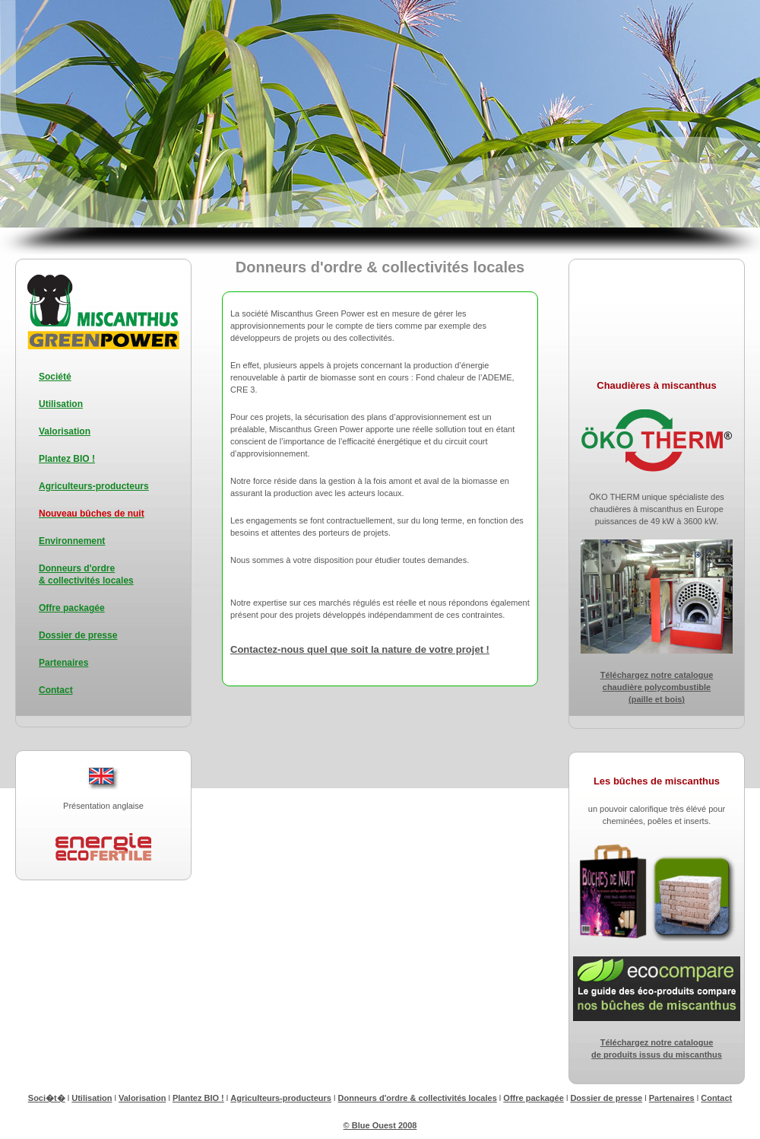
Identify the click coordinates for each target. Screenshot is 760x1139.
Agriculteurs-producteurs (94, 486)
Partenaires (63, 662)
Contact (56, 690)
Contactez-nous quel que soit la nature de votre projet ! (359, 649)
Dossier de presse (78, 635)
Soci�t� (46, 1097)
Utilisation (61, 404)
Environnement (72, 541)
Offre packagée (72, 608)
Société (55, 376)
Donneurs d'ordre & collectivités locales (417, 1097)
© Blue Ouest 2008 (380, 1125)
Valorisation (64, 431)
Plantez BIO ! (67, 458)
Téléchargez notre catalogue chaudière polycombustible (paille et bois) (657, 687)
